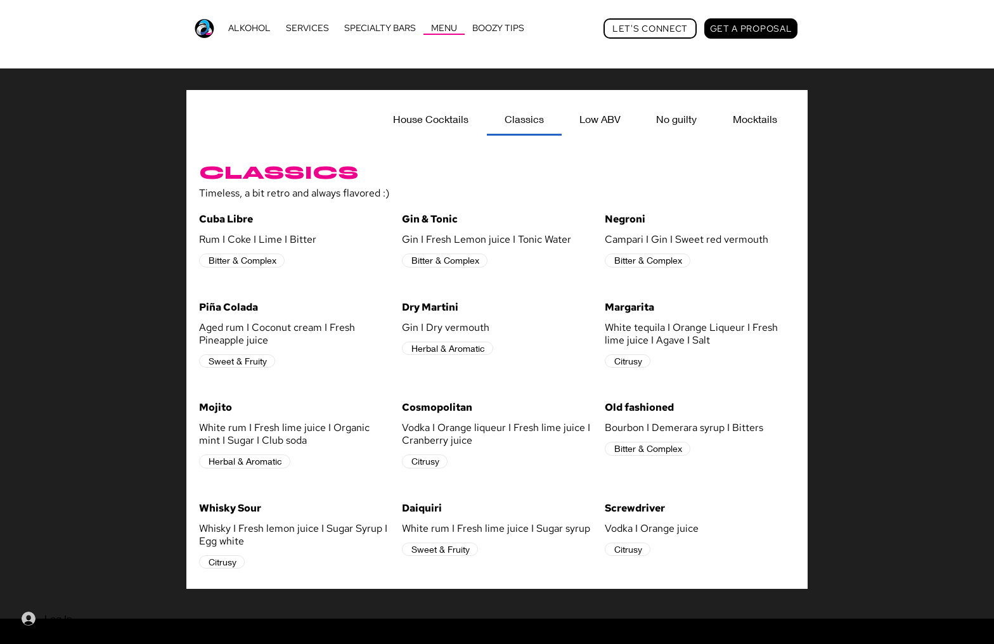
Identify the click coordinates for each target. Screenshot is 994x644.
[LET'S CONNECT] (650, 28)
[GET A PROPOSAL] (750, 28)
